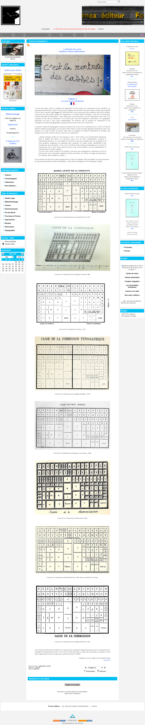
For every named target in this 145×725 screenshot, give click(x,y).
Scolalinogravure (13, 133)
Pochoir (13, 129)
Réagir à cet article (72, 685)
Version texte (9, 244)
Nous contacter (10, 241)
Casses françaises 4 (38, 41)
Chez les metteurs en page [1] (13, 119)
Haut (72, 717)
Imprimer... (102, 671)
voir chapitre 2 (56, 112)
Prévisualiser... (90, 671)
